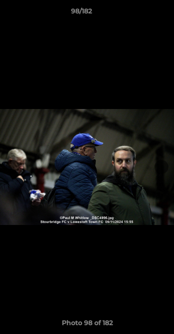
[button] (140, 13)
